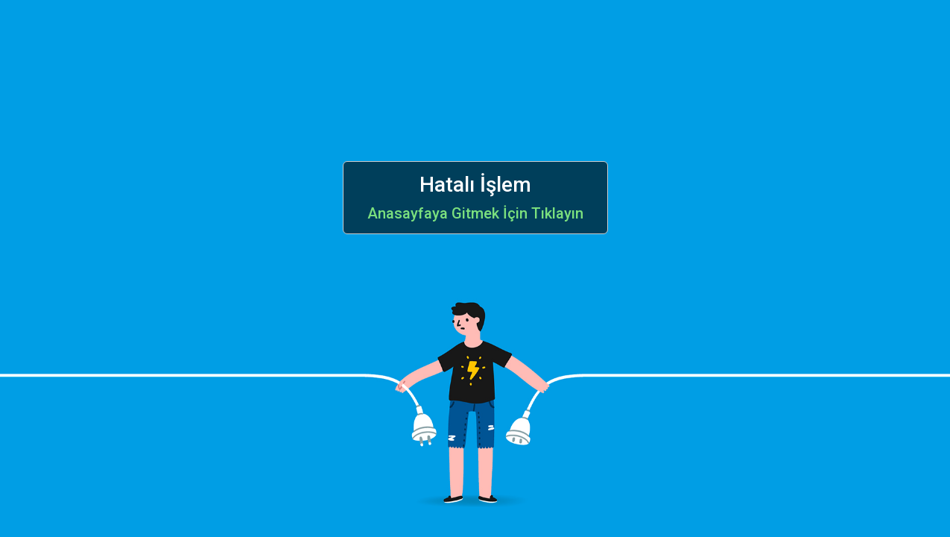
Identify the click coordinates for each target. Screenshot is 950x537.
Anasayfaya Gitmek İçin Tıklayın (475, 213)
